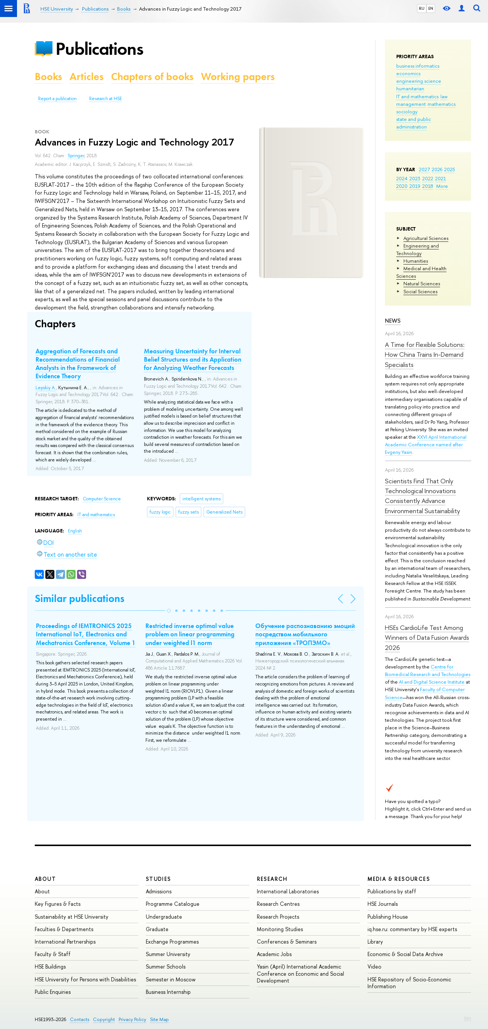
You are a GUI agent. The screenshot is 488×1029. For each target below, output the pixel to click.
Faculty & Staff (53, 954)
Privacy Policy (132, 1019)
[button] (169, 610)
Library (375, 941)
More (442, 186)
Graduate (157, 929)
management (411, 104)
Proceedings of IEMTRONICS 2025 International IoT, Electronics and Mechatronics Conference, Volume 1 (86, 634)
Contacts (79, 1019)
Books (48, 76)
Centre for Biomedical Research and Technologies (427, 670)
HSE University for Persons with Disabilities (85, 979)
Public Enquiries (53, 991)
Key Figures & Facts (57, 903)
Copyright (104, 1019)
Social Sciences (420, 291)
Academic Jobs (274, 954)
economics (408, 73)
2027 (424, 169)
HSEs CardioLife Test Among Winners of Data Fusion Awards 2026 (427, 637)
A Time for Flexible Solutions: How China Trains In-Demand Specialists (425, 354)
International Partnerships (65, 941)
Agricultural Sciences (425, 238)
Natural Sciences (421, 283)
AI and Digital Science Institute (432, 681)
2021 (440, 178)
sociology (406, 111)
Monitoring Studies (280, 929)
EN (430, 8)
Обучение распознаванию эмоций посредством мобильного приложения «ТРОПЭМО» (305, 634)
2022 (427, 178)
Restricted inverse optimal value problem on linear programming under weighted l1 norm (190, 634)
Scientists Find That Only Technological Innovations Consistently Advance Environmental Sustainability (422, 496)
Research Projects (278, 916)
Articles (86, 76)
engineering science (418, 80)
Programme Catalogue (172, 903)
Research (272, 878)
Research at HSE (105, 99)
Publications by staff (392, 891)
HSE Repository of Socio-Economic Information (409, 983)
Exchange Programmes (172, 941)
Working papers (238, 76)
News (393, 321)
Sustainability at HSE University (71, 916)
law (444, 96)
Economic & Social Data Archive (405, 954)
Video (374, 966)
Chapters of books (152, 76)
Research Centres (278, 903)
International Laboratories (288, 891)
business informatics (417, 65)
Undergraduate (164, 916)
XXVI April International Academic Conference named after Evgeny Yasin (425, 444)
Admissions (158, 891)
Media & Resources (399, 878)
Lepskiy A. (46, 388)
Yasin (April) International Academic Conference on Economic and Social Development (300, 973)
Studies (158, 878)
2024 (402, 178)
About (45, 878)
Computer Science (102, 499)
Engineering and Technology (417, 249)
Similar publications (79, 598)
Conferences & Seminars (287, 941)
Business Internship (168, 991)
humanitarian (410, 88)
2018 (427, 186)
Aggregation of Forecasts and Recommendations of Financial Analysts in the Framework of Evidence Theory (78, 363)
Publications (99, 48)
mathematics (442, 104)
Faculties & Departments (64, 929)
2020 (402, 186)
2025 (449, 169)
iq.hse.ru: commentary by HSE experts (412, 929)
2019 (414, 186)
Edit (467, 1018)
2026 (437, 169)
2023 (414, 178)
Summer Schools (165, 966)
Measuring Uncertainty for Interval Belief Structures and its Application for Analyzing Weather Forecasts (192, 359)
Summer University (168, 954)
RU (422, 8)
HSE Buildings (50, 966)
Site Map (159, 1019)
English (75, 531)
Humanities (415, 260)
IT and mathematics (417, 96)
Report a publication (57, 99)
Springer (76, 156)
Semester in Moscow (171, 979)
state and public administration (413, 123)
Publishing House (388, 916)
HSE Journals (383, 903)
